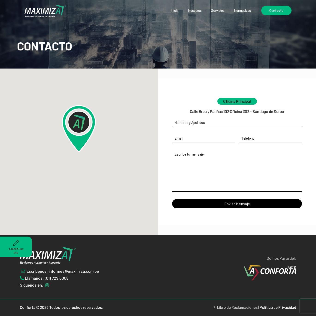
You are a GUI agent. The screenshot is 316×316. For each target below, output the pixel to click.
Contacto (276, 10)
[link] (228, 273)
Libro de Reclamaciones (235, 307)
